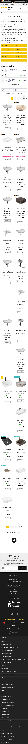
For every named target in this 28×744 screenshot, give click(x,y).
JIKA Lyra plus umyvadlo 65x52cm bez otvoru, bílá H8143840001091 (20, 362)
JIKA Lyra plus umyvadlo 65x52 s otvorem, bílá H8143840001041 (21, 180)
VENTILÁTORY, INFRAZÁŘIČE (8, 702)
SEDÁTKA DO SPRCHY (6, 662)
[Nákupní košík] (21, 8)
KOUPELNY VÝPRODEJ (6, 644)
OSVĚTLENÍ (4, 665)
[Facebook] (14, 605)
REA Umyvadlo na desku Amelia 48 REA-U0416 (12, 75)
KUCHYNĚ (3, 681)
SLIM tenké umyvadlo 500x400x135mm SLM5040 (7, 509)
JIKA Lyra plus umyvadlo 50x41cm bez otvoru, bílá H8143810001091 (7, 333)
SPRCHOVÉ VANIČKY (6, 653)
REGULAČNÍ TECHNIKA (6, 739)
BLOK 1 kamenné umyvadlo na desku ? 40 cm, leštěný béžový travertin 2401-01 (21, 118)
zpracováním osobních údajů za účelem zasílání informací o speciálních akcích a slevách (14, 563)
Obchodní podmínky (14, 591)
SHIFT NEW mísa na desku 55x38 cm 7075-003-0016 (20, 480)
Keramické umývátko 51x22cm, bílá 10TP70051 (12, 80)
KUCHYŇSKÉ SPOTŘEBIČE (7, 684)
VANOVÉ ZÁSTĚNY (6, 656)
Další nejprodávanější (14, 84)
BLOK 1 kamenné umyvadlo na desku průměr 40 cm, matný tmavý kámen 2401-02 (21, 211)
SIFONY (3, 690)
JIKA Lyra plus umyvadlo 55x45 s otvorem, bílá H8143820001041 (7, 118)
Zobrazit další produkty (14, 532)
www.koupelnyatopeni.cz (8, 29)
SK (26, 4)
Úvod (14, 589)
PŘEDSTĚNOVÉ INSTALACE (8, 678)
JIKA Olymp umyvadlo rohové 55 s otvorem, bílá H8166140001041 (21, 332)
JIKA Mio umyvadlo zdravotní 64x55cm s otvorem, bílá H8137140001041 (21, 302)
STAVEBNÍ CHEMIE (5, 715)
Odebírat (22, 568)
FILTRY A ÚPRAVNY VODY (7, 705)
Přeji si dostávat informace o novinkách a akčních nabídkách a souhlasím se (14, 562)
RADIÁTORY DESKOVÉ (6, 724)
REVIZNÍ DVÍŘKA (5, 718)
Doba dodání (14, 594)
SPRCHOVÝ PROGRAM (7, 650)
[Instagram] (14, 602)
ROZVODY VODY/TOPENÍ (7, 736)
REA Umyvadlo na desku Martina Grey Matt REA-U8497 (20, 451)
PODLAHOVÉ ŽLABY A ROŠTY (8, 672)
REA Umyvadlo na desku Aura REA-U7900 (21, 420)
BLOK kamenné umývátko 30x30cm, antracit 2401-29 (7, 451)
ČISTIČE (3, 693)
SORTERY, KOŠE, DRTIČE (7, 687)
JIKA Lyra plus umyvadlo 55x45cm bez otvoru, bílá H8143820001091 (7, 273)
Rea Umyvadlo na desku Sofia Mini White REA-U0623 (12, 70)
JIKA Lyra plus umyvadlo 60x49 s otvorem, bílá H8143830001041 (7, 180)
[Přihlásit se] (1, 4)
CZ (24, 4)
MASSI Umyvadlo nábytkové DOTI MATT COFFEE (7, 480)
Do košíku (7, 127)
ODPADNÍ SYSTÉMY (6, 699)
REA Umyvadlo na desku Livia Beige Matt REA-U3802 (21, 391)
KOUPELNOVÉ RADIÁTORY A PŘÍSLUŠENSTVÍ (12, 727)
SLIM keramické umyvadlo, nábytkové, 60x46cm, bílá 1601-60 (7, 149)
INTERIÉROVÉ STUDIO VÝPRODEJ (9, 647)
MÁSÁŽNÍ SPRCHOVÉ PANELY (8, 675)
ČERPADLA (4, 708)
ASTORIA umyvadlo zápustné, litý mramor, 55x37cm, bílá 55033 (21, 149)
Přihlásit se (12, 4)
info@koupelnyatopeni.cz (15, 619)
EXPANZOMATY (5, 730)
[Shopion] (13, 632)
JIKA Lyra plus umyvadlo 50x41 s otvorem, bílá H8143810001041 (7, 211)
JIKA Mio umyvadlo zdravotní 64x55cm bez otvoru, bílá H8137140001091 (7, 243)
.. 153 (24, 97)
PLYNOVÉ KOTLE (5, 742)
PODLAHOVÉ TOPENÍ (6, 733)
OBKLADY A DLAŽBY (6, 711)
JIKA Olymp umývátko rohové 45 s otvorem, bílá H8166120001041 (21, 272)
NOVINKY (3, 641)
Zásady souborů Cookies (14, 579)
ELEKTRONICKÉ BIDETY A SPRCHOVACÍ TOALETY (13, 659)
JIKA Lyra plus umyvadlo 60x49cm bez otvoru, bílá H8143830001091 (20, 243)
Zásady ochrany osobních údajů (14, 581)
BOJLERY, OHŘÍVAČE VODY (7, 721)
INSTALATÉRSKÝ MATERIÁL (8, 696)
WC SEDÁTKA (4, 669)
